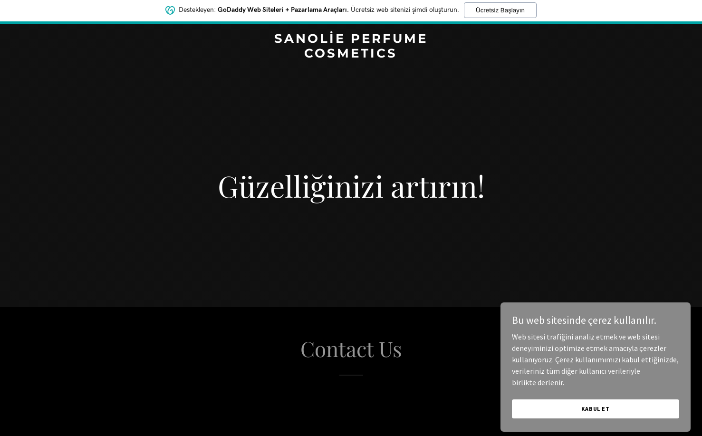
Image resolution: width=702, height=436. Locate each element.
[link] (350, 54)
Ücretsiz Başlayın (500, 7)
